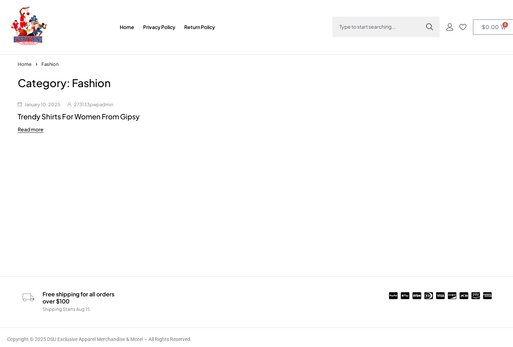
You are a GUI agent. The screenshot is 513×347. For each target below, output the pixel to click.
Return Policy (199, 27)
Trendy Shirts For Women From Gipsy (79, 116)
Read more (31, 129)
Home (127, 27)
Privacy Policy (159, 27)
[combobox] (379, 25)
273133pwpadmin (93, 104)
